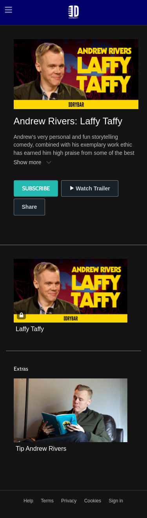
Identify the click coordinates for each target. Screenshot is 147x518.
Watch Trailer (89, 188)
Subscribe (36, 188)
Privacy (69, 501)
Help (29, 501)
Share (29, 207)
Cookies (93, 501)
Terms (48, 501)
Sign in (116, 501)
